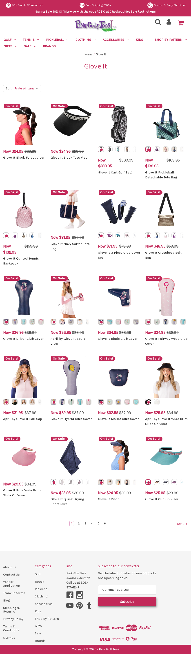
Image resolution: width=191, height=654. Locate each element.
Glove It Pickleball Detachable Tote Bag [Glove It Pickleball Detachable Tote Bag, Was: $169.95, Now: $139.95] (161, 175)
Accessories (116, 40)
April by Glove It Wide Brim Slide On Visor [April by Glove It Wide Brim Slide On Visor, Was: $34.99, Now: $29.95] (166, 421)
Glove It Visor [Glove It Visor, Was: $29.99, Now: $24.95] (108, 499)
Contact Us (11, 575)
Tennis (31, 40)
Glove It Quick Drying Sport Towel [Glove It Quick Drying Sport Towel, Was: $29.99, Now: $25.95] (67, 501)
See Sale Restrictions (140, 12)
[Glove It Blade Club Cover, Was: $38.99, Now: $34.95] (119, 297)
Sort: (9, 88)
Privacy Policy (13, 619)
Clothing (86, 40)
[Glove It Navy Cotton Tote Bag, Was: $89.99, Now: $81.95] (72, 211)
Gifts (10, 46)
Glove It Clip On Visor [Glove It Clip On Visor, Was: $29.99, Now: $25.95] (161, 499)
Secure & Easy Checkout (25, 5)
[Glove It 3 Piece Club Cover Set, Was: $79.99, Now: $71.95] (119, 211)
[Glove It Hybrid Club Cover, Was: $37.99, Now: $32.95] (72, 377)
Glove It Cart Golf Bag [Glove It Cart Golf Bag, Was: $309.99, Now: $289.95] (115, 172)
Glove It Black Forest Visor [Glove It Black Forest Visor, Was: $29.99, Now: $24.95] (23, 157)
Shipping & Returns (11, 610)
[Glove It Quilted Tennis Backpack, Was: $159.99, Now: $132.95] (24, 211)
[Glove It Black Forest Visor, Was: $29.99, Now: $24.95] (24, 124)
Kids (141, 40)
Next (182, 524)
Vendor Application (11, 584)
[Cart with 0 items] (180, 23)
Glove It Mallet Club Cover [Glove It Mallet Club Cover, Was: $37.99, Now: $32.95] (118, 419)
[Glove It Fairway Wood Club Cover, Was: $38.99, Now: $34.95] (166, 297)
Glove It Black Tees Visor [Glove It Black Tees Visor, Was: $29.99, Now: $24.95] (70, 157)
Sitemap (9, 638)
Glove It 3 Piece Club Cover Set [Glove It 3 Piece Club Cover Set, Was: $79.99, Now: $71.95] (119, 255)
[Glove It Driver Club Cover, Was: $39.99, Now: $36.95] (24, 297)
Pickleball (57, 40)
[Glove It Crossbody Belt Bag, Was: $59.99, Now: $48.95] (166, 211)
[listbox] (27, 88)
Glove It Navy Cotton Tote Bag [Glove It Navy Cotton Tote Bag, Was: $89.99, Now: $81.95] (70, 246)
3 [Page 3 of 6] (85, 523)
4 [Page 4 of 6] (92, 523)
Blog (6, 600)
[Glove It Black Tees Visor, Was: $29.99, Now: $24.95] (72, 124)
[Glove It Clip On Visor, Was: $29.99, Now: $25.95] (166, 457)
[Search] (156, 23)
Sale (30, 46)
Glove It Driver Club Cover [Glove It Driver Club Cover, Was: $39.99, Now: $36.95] (23, 339)
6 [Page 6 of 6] (105, 523)
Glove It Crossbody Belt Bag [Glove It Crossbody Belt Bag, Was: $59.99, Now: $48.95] (163, 255)
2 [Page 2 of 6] (79, 523)
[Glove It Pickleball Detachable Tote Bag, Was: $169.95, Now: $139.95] (166, 124)
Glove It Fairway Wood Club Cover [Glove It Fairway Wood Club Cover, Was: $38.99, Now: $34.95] (166, 341)
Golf (10, 40)
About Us (9, 567)
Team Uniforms (14, 593)
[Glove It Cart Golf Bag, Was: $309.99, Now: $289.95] (119, 124)
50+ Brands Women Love (99, 5)
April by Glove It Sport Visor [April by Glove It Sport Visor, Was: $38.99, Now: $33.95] (68, 341)
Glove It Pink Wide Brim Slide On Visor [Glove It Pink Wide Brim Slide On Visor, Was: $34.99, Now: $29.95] (22, 492)
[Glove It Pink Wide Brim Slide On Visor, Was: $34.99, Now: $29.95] (24, 457)
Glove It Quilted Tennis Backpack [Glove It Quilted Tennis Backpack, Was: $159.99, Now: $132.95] (21, 261)
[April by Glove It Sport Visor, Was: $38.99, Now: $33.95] (72, 297)
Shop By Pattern (171, 40)
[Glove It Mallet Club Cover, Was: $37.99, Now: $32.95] (119, 377)
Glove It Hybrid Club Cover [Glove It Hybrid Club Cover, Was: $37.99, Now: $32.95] (71, 419)
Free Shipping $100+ (170, 5)
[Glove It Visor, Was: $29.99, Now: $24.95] (119, 457)
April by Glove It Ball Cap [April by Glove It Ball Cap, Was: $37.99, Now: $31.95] (22, 419)
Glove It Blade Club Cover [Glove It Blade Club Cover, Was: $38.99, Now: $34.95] (118, 339)
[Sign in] (168, 23)
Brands (49, 46)
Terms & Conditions (11, 628)
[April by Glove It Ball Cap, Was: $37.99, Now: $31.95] (24, 377)
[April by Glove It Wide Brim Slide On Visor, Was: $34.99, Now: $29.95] (166, 377)
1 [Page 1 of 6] (71, 523)
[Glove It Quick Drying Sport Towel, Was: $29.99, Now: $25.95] (72, 457)
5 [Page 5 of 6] (98, 523)
